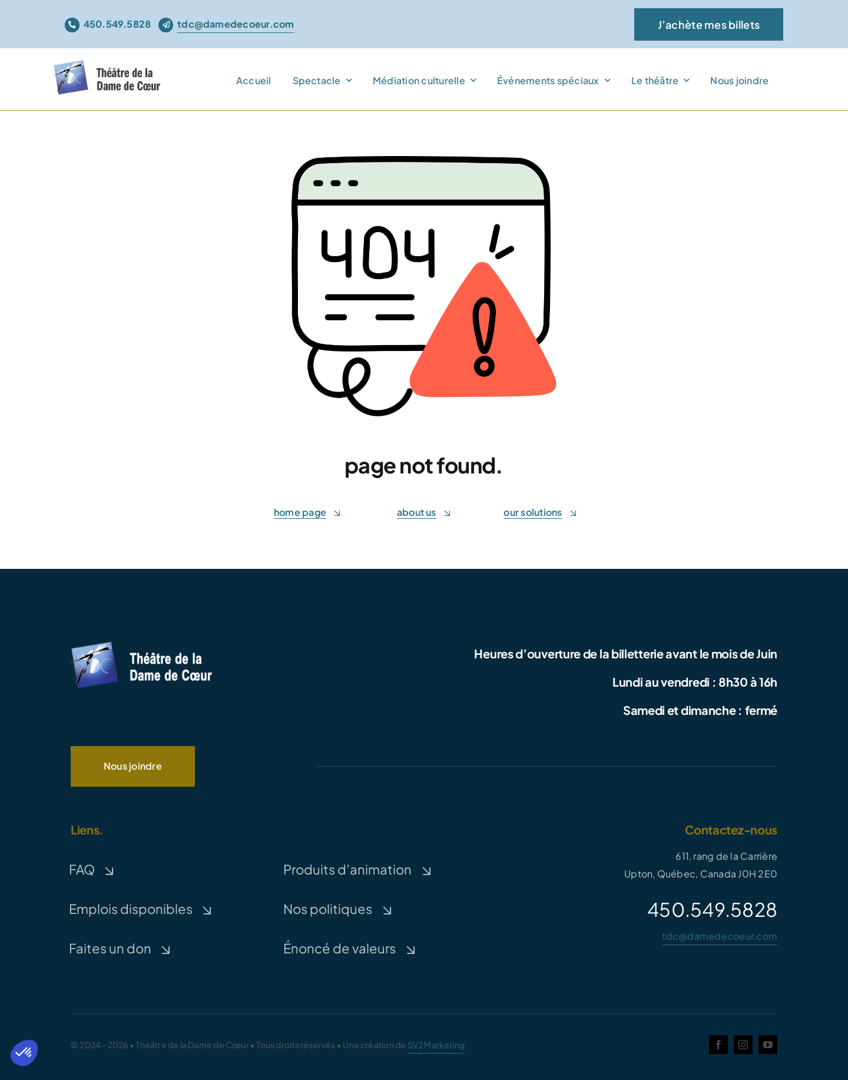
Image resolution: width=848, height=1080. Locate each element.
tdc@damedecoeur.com (719, 936)
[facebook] (718, 1044)
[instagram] (743, 1044)
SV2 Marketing (436, 1044)
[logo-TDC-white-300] (141, 644)
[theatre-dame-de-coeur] (109, 67)
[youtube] (767, 1044)
